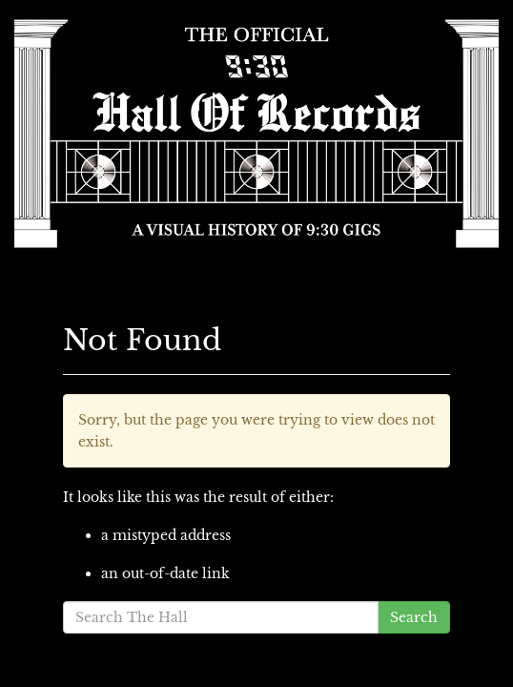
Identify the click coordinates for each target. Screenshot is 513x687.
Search (414, 617)
